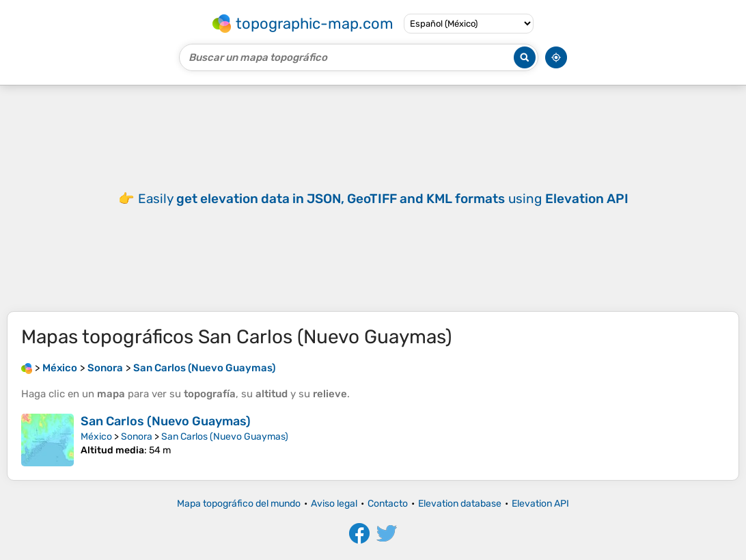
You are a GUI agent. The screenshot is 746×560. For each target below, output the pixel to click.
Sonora (136, 436)
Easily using (383, 198)
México (96, 436)
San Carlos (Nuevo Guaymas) (166, 421)
